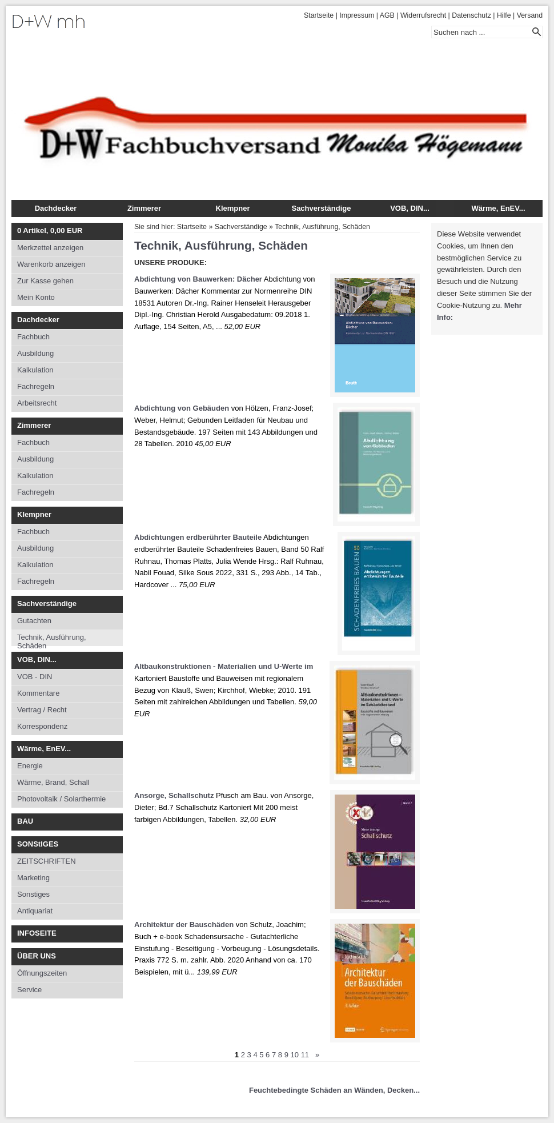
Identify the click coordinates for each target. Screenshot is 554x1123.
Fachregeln (35, 386)
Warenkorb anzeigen (51, 264)
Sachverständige (321, 208)
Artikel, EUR (49, 230)
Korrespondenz (42, 726)
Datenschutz (471, 15)
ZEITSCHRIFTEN (46, 861)
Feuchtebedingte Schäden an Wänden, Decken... (334, 1090)
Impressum (356, 15)
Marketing (33, 877)
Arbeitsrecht (37, 403)
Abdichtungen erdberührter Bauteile (198, 537)
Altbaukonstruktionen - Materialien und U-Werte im (223, 666)
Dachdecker (56, 208)
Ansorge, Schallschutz (174, 795)
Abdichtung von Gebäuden (181, 408)
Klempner (233, 208)
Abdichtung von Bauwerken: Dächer (198, 279)
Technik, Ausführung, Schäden (51, 639)
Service (29, 989)
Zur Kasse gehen (45, 280)
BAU (25, 821)
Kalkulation (35, 370)
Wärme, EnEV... (498, 208)
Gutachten (34, 620)
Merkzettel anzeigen (50, 247)
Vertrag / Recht (42, 709)
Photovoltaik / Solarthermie (61, 799)
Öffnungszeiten (42, 973)
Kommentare (38, 693)
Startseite (319, 15)
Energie (30, 765)
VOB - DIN (34, 676)
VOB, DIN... (409, 208)
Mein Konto (36, 297)
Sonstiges (33, 894)
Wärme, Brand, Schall (53, 782)
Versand (530, 15)
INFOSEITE (37, 933)
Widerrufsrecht (423, 15)
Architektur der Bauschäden (184, 924)
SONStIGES (37, 844)
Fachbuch (33, 336)
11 (305, 1054)
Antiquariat (35, 911)
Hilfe (504, 15)
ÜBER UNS (36, 956)
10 (295, 1054)
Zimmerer (144, 208)
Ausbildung (35, 353)
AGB (387, 15)
